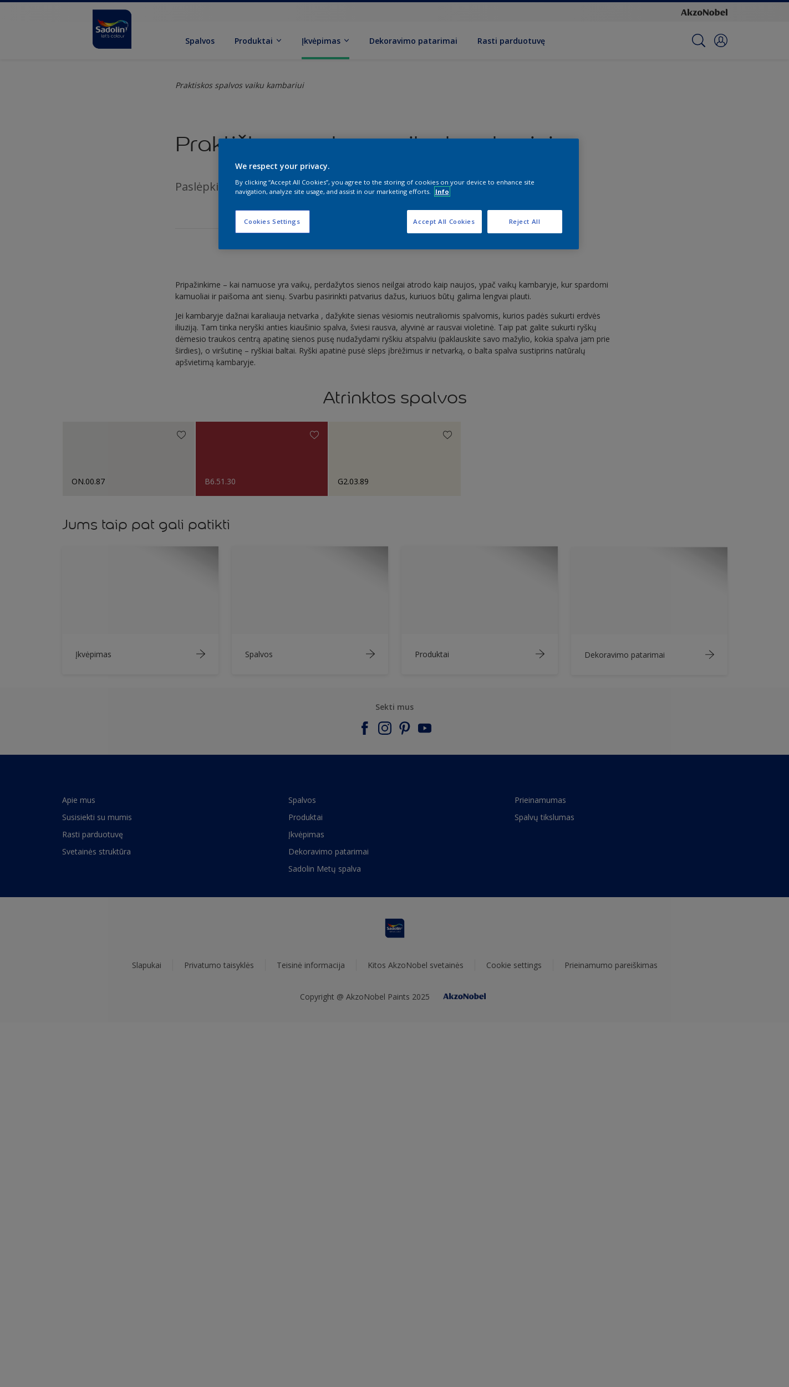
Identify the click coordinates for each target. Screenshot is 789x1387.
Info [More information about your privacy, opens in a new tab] (442, 191)
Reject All (525, 221)
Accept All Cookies (444, 221)
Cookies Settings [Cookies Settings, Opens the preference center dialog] (272, 221)
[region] (398, 194)
